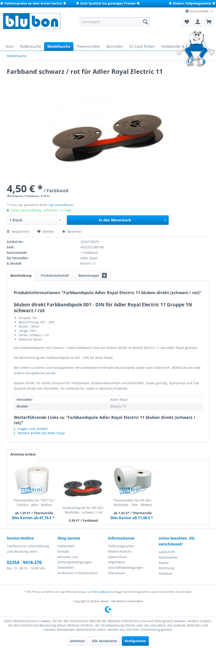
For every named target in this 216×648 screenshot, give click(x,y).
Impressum (116, 573)
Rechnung (166, 568)
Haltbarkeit (66, 546)
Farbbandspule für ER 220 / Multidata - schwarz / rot (83, 510)
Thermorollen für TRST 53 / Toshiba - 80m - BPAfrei (34, 502)
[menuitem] (115, 21)
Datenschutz (117, 557)
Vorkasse (165, 573)
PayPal (163, 563)
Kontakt (63, 551)
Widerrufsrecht (119, 551)
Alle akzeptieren (104, 641)
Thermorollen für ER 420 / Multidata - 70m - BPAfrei (132, 502)
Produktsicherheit (55, 275)
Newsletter (66, 567)
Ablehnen (77, 641)
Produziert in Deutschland (77, 573)
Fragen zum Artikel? (31, 429)
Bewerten (72, 231)
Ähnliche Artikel (23, 454)
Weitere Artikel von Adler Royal (39, 433)
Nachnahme (168, 557)
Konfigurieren (135, 641)
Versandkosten (102, 592)
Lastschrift (167, 552)
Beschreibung (20, 275)
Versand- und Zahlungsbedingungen (75, 559)
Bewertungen (92, 275)
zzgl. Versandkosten (61, 205)
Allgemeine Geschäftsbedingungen (125, 565)
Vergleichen (18, 231)
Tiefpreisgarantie (121, 546)
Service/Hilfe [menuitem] (197, 11)
